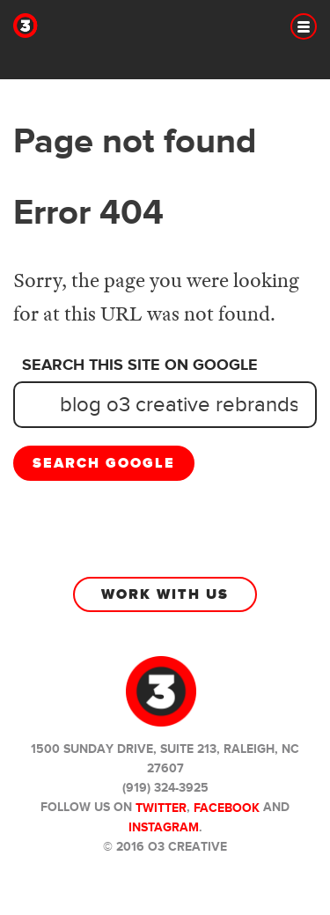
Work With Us (165, 594)
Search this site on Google (140, 365)
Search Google (104, 463)
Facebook (227, 808)
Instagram (163, 827)
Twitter (161, 808)
